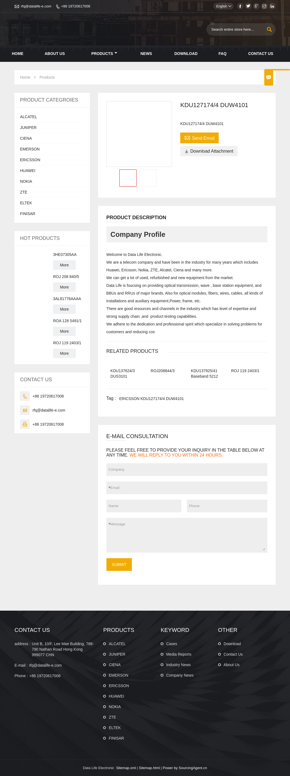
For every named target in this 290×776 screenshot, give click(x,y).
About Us (55, 53)
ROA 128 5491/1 (67, 321)
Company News (180, 675)
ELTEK (26, 203)
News (146, 53)
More (64, 265)
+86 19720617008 (75, 6)
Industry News (178, 665)
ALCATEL (28, 117)
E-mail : (20, 665)
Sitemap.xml (126, 768)
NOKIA (26, 181)
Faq (223, 53)
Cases (171, 644)
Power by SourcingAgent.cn (185, 768)
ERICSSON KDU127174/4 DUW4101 (151, 398)
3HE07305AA (65, 254)
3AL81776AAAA (67, 298)
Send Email (199, 137)
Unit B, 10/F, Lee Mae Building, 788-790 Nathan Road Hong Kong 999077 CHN (63, 649)
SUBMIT (119, 564)
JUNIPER (28, 127)
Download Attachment (208, 151)
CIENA (26, 138)
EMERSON (30, 149)
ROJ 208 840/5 (66, 276)
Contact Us (260, 53)
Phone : (21, 676)
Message (187, 535)
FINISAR (27, 213)
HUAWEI (27, 170)
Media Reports (178, 654)
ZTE (23, 192)
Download (186, 53)
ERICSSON (30, 160)
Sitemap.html (149, 768)
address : (22, 644)
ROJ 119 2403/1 (67, 343)
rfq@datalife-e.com (36, 6)
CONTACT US (32, 630)
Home (17, 53)
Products (104, 53)
